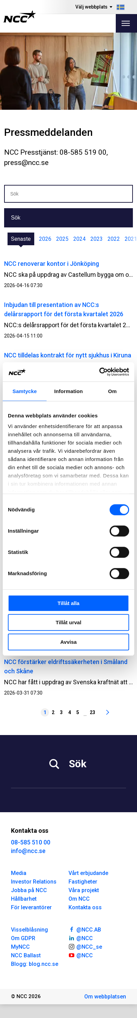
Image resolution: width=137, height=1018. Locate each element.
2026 (45, 239)
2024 (79, 239)
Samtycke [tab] (25, 391)
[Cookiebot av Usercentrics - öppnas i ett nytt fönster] (99, 371)
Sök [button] (16, 218)
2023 (96, 239)
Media (18, 873)
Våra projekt (83, 890)
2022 (114, 239)
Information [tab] (68, 391)
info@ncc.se (28, 850)
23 (92, 712)
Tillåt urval (69, 622)
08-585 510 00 (30, 842)
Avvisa (68, 642)
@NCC (80, 938)
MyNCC (20, 947)
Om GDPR (23, 938)
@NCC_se (85, 946)
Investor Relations (34, 881)
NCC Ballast (26, 955)
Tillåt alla (68, 603)
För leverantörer (31, 907)
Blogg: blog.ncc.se (34, 964)
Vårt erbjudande (88, 873)
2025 (62, 239)
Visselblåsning (29, 929)
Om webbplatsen (105, 996)
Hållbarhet (24, 899)
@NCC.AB (84, 929)
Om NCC (79, 899)
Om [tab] (112, 391)
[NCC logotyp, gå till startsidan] (19, 16)
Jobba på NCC (29, 890)
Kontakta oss (85, 907)
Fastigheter (82, 881)
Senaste (21, 239)
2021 (131, 239)
